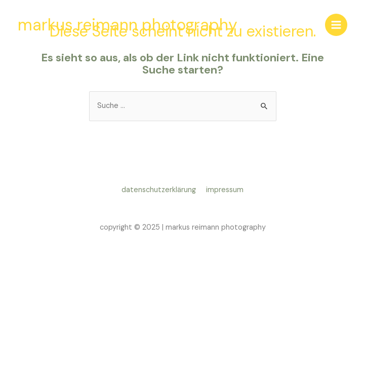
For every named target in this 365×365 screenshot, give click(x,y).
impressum (225, 190)
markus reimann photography (127, 24)
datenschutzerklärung (160, 190)
